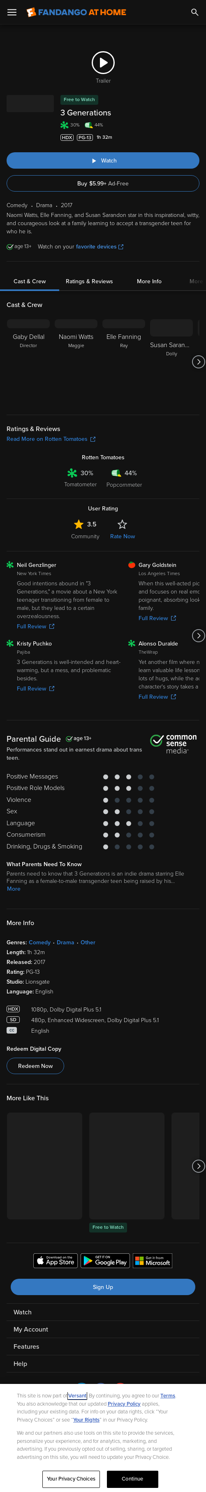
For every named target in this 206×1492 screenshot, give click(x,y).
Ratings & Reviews (89, 281)
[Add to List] (195, 137)
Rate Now (122, 536)
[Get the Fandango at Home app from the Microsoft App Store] (152, 1262)
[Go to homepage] (76, 12)
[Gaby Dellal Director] (28, 362)
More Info (149, 281)
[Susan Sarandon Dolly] (171, 362)
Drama (65, 942)
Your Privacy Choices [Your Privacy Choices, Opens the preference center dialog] (71, 1479)
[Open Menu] (12, 12)
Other (88, 942)
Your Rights (86, 1420)
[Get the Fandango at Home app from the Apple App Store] (55, 1262)
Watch (23, 1312)
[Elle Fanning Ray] (124, 362)
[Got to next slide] (198, 362)
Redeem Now (35, 1066)
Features (26, 1347)
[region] (103, 1438)
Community (85, 536)
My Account (31, 1329)
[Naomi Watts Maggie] (76, 362)
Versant (77, 1396)
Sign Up (103, 1287)
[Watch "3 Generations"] (103, 160)
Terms (167, 1396)
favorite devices (99, 246)
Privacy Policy (124, 1404)
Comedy (40, 942)
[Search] (195, 12)
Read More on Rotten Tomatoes (51, 439)
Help (20, 1364)
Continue (132, 1479)
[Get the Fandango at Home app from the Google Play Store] (105, 1262)
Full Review (35, 626)
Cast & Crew (30, 281)
